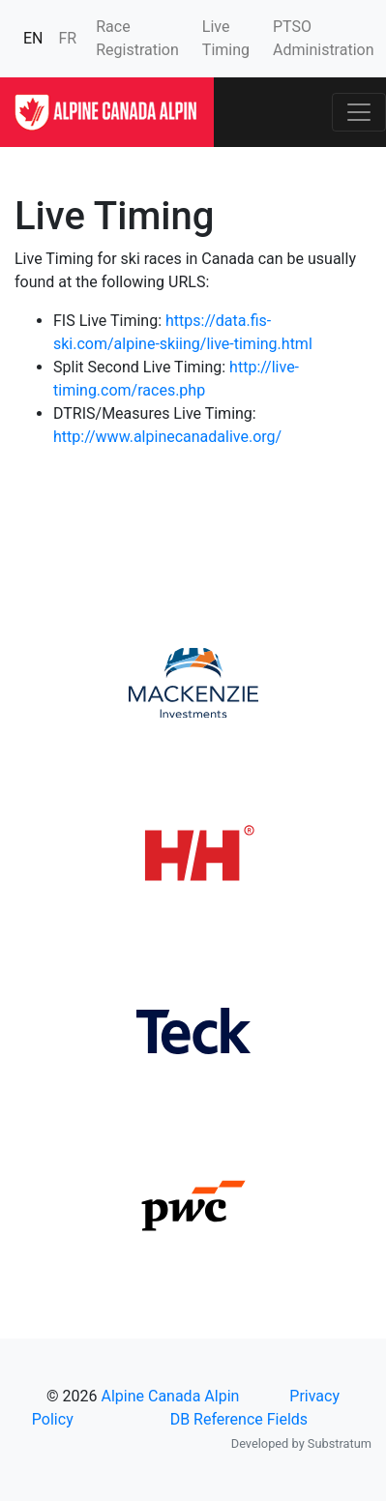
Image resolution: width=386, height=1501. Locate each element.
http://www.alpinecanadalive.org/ (167, 436)
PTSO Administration (323, 38)
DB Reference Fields (239, 1419)
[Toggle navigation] (359, 112)
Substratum (339, 1443)
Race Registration (137, 38)
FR (68, 38)
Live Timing (226, 38)
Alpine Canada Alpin (170, 1396)
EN (33, 38)
